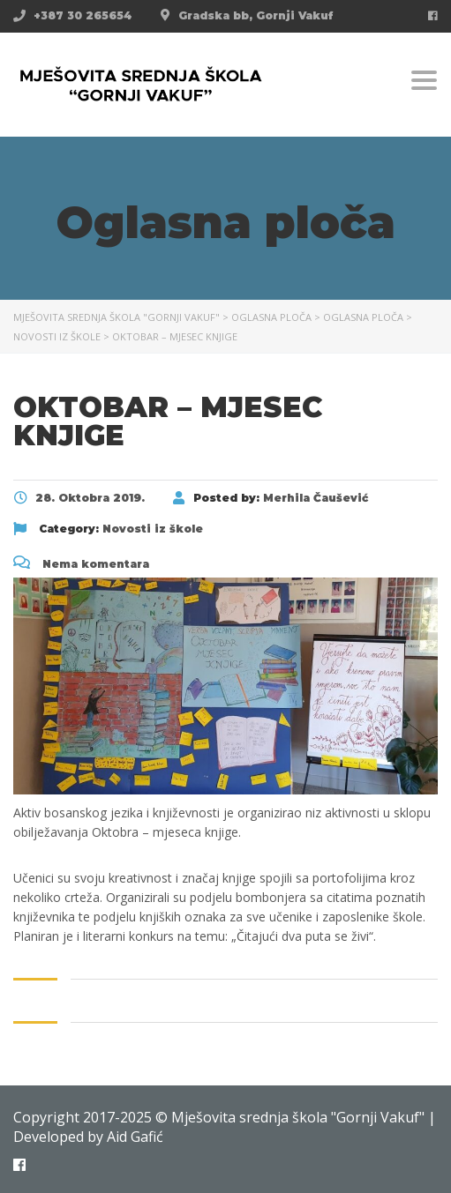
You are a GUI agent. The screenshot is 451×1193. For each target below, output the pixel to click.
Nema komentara (81, 563)
